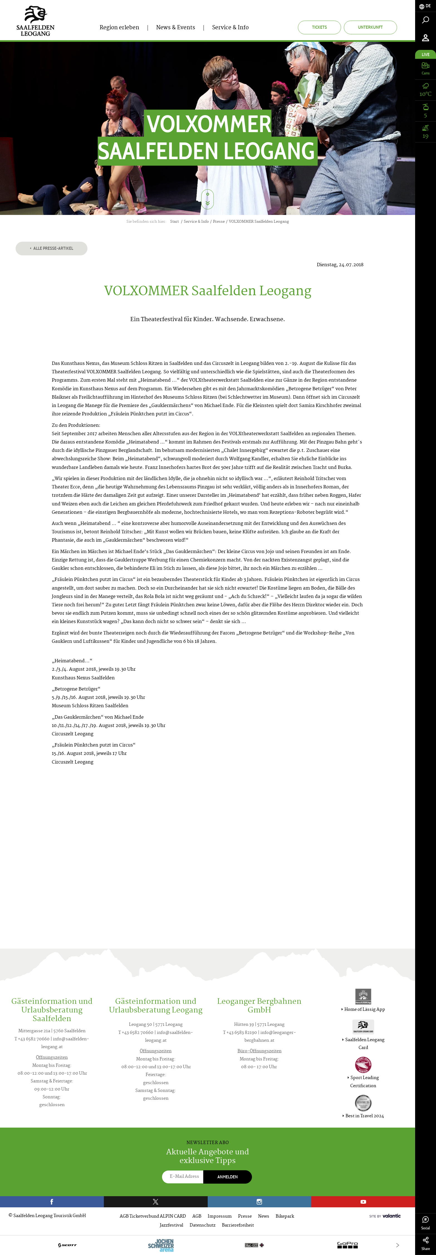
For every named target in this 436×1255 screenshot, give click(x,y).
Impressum (220, 1216)
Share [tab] (425, 1244)
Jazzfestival (171, 1225)
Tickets (319, 27)
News (263, 1216)
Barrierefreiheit (238, 1225)
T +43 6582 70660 (32, 1039)
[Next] (398, 1245)
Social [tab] (425, 1223)
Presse (245, 1216)
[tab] (425, 6)
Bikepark (285, 1216)
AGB (196, 1216)
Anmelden (227, 1176)
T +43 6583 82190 (240, 1032)
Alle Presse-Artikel (51, 248)
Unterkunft (370, 27)
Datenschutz (202, 1225)
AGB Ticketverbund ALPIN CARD (153, 1216)
